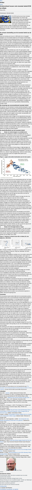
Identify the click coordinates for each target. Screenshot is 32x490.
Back (1, 0)
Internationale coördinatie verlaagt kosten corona (11, 478)
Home (1, 4)
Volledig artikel (3, 486)
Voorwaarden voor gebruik (12, 489)
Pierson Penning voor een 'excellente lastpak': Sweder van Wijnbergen (16, 480)
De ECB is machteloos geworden (7, 483)
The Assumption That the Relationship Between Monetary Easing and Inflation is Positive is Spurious (16, 388)
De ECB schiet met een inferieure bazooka (9, 484)
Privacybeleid (3, 489)
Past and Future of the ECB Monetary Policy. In (16, 411)
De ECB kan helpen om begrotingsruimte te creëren (11, 481)
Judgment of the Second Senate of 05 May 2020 (18, 397)
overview (7, 393)
